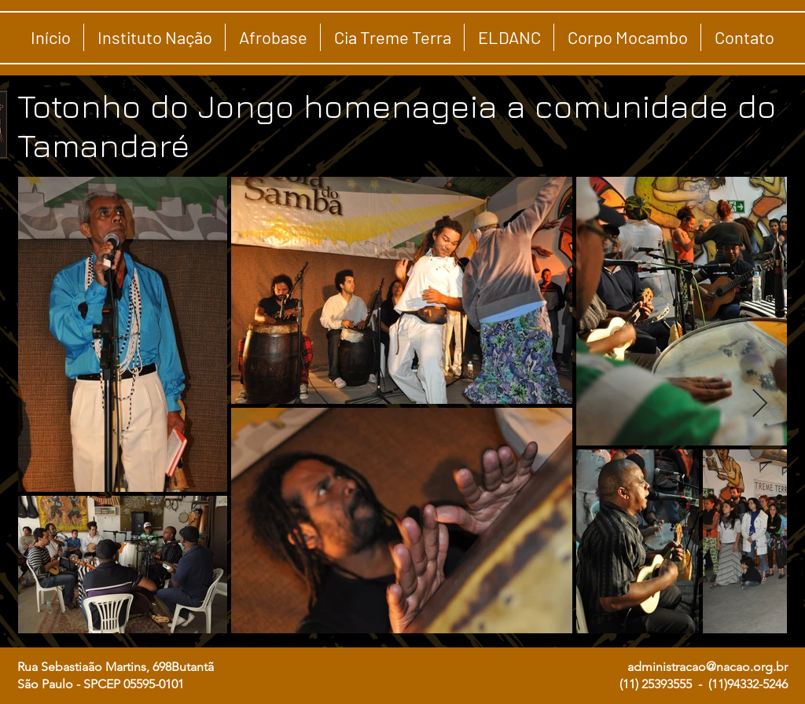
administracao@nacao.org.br (707, 666)
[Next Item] (760, 404)
